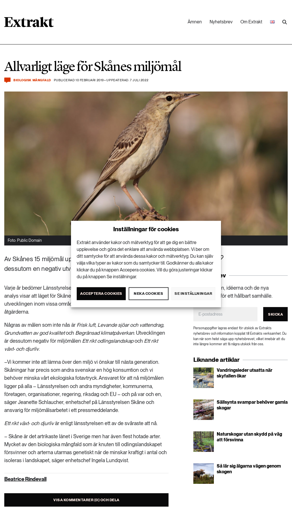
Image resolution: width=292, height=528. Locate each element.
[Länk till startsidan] (29, 24)
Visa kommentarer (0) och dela (86, 500)
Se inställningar (193, 293)
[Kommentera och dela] (7, 80)
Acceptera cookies (101, 293)
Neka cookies (148, 293)
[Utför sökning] (284, 22)
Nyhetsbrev (221, 22)
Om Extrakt (251, 22)
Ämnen (195, 22)
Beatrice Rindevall (25, 479)
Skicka (275, 314)
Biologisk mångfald (32, 80)
